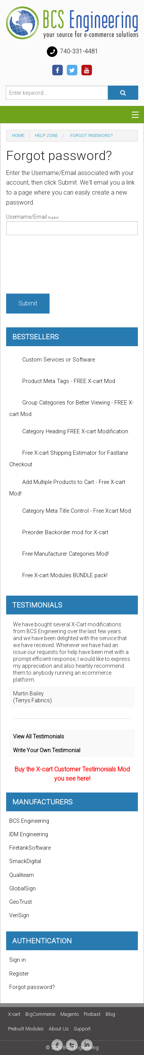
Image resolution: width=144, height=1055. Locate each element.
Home (18, 135)
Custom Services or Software (52, 360)
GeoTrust (20, 902)
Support (82, 1029)
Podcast (92, 1014)
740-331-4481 (72, 52)
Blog (110, 1014)
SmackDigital (25, 861)
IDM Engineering (28, 834)
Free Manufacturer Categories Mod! (59, 554)
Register (19, 974)
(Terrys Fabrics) (32, 700)
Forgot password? (32, 987)
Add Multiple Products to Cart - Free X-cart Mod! (67, 486)
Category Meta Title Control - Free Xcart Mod (70, 511)
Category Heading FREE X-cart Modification (68, 431)
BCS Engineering (29, 821)
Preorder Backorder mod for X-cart (58, 532)
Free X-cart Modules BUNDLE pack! (58, 575)
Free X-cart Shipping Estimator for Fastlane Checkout (68, 457)
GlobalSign (22, 888)
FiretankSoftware (30, 848)
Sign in (17, 960)
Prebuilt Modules (26, 1029)
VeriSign (19, 915)
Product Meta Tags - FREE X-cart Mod (62, 381)
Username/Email (72, 224)
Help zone (46, 135)
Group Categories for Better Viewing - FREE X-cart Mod (71, 406)
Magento (69, 1014)
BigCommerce (40, 1014)
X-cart (14, 1014)
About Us (59, 1029)
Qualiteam (21, 875)
